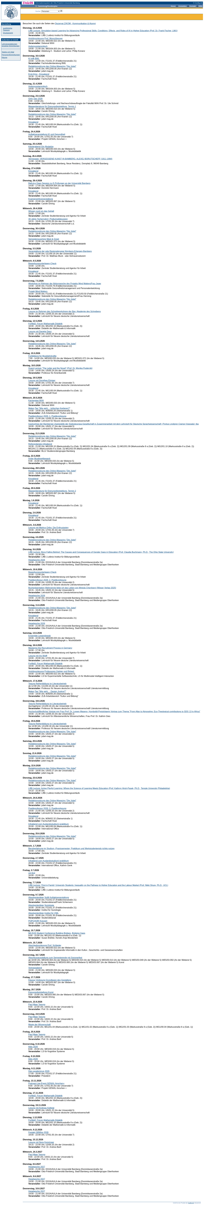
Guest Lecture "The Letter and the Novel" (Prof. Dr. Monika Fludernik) (60, 368)
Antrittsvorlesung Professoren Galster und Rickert (51, 671)
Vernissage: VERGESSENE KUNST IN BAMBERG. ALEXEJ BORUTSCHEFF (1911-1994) (70, 159)
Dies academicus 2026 (38, 1071)
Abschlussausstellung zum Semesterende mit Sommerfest (55, 958)
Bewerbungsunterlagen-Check (42, 263)
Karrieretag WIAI (36, 400)
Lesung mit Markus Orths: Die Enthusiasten (48, 528)
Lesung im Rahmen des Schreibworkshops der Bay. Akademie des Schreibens (64, 311)
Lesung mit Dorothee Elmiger (41, 380)
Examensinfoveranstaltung (40, 199)
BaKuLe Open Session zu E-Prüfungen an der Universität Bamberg (59, 183)
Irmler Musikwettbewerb (39, 458)
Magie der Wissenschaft (39, 1024)
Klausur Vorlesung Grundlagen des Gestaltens (49, 980)
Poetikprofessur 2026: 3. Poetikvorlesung (47, 808)
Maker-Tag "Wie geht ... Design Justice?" (47, 691)
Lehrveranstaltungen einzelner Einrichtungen (11, 45)
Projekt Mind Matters (37, 291)
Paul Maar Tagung (36, 1004)
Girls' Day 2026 (35, 99)
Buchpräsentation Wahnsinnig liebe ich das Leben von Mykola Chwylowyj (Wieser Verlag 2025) (72, 588)
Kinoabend (33, 122)
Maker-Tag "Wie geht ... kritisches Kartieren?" (49, 408)
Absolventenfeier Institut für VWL (43, 913)
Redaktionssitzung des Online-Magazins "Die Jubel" (52, 66)
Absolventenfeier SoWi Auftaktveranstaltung (48, 897)
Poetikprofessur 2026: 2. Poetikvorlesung (47, 580)
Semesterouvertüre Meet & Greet (43, 239)
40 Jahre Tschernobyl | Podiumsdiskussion (48, 219)
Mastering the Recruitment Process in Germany (50, 648)
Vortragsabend (35, 968)
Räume (4, 57)
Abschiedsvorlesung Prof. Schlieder (44, 945)
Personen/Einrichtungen (11, 55)
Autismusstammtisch (37, 46)
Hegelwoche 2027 (36, 1167)
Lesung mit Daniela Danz (40, 331)
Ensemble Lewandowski (39, 636)
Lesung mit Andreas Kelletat (41, 1108)
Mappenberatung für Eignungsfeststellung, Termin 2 (52, 491)
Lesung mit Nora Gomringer (41, 1142)
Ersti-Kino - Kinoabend (38, 74)
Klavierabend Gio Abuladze (40, 146)
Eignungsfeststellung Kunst (40, 992)
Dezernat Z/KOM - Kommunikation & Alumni (75, 23)
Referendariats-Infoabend (40, 444)
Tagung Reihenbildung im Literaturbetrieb (47, 684)
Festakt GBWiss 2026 (38, 1132)
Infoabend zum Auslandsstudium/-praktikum (48, 824)
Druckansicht (8, 33)
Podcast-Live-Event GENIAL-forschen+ (46, 1083)
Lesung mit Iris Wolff (37, 656)
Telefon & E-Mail (8, 52)
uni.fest (31, 873)
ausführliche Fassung (7, 29)
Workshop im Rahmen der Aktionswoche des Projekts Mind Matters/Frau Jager (64, 283)
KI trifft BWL (33, 58)
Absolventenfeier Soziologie (41, 905)
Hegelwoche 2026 (36, 560)
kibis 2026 (33, 1047)
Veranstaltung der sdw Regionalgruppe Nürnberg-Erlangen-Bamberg (60, 251)
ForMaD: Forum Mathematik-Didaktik (45, 324)
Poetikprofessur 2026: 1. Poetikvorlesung (47, 416)
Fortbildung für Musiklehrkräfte (42, 356)
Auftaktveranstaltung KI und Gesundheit (46, 134)
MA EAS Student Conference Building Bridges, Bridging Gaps (56, 933)
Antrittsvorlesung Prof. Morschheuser (45, 38)
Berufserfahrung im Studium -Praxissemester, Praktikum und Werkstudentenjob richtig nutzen (71, 848)
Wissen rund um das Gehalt (41, 211)
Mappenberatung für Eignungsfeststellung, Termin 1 (52, 106)
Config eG (191, 1203)
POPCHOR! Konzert (37, 921)
